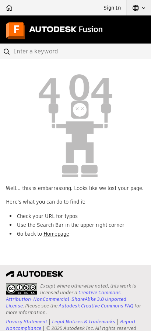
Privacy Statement (26, 321)
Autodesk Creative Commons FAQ (96, 305)
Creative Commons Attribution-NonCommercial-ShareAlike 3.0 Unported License (66, 299)
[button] (139, 7)
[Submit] (7, 51)
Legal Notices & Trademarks (83, 321)
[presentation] (21, 289)
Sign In (112, 7)
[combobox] (75, 51)
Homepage (56, 233)
